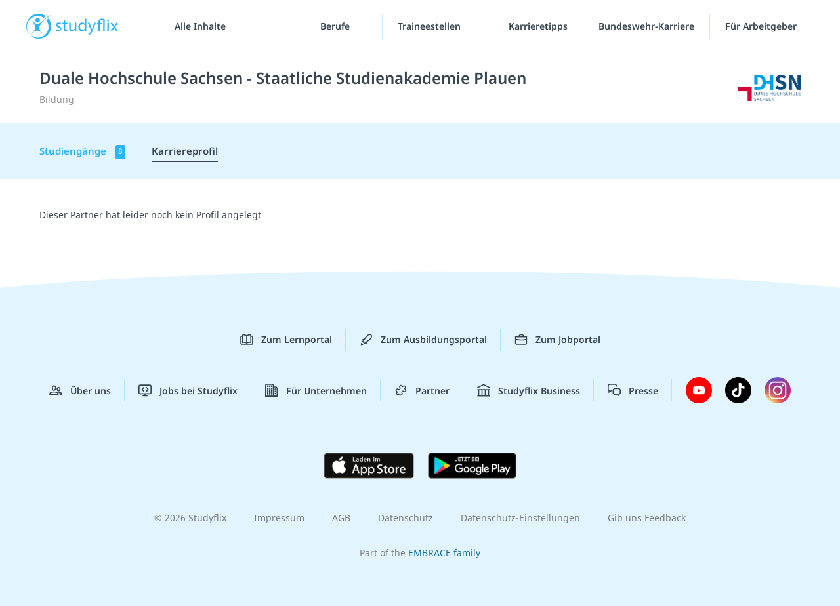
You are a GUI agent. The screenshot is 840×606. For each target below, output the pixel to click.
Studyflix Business (528, 390)
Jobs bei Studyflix (188, 390)
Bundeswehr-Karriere (646, 26)
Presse (633, 390)
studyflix (87, 26)
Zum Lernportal (286, 339)
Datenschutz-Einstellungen (520, 518)
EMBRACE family (444, 552)
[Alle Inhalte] (195, 26)
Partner (422, 390)
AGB (341, 518)
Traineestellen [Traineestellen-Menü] (430, 26)
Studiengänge (82, 151)
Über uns (80, 390)
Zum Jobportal (557, 339)
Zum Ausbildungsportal (423, 339)
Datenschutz (405, 518)
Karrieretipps (538, 26)
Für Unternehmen (316, 390)
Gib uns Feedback (647, 518)
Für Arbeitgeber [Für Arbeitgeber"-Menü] (762, 26)
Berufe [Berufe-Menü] (336, 26)
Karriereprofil (185, 150)
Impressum (279, 518)
